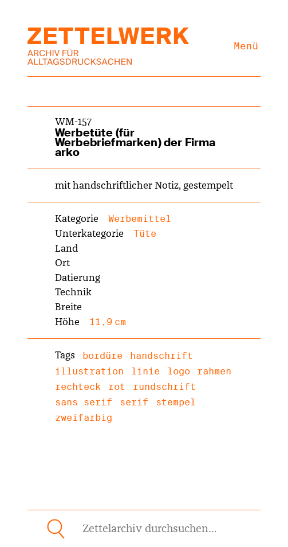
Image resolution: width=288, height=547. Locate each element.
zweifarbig (83, 417)
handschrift (161, 355)
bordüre (102, 355)
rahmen (214, 371)
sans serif (83, 402)
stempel (176, 402)
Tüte (144, 233)
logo (178, 371)
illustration (89, 371)
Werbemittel (139, 218)
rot (116, 386)
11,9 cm (107, 322)
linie (145, 371)
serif (134, 402)
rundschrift (164, 386)
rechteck (78, 386)
